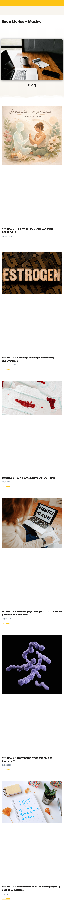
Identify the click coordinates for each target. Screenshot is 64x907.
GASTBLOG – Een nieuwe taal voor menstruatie (28, 478)
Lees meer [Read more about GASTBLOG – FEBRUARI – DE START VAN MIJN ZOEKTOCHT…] (6, 241)
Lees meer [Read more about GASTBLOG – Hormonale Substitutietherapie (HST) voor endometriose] (6, 898)
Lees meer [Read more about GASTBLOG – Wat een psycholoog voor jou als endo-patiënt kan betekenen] (6, 623)
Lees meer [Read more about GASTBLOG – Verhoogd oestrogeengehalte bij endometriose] (6, 370)
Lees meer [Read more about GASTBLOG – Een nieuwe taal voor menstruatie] (6, 487)
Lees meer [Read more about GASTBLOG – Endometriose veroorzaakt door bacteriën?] (6, 770)
